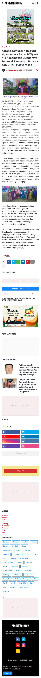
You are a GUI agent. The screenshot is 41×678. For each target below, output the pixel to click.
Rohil (5, 583)
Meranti (18, 571)
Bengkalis (5, 515)
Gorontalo (16, 554)
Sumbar (13, 587)
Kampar (19, 562)
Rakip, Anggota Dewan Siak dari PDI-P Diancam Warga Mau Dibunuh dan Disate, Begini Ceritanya (29, 370)
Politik (4, 530)
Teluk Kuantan (24, 587)
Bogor (24, 546)
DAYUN (18, 550)
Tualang (6, 591)
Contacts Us (9, 359)
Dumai (27, 550)
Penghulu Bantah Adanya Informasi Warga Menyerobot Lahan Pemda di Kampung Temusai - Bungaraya (28, 386)
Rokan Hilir (22, 583)
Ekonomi (6, 554)
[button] (2, 3)
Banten (25, 542)
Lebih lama (34, 294)
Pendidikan (7, 579)
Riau (35, 579)
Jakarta (13, 558)
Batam (33, 542)
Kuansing (5, 524)
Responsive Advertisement (20, 281)
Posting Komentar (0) (20, 289)
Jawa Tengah (8, 562)
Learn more (16, 669)
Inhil (3, 519)
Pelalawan (5, 528)
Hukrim (4, 517)
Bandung (6, 542)
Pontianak (26, 579)
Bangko (16, 542)
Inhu (3, 521)
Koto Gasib (14, 567)
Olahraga (6, 575)
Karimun (29, 562)
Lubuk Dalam (7, 571)
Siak (10, 47)
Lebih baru (6, 294)
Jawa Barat (24, 558)
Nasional (28, 571)
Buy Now (20, 471)
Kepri (5, 567)
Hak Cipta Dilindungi (26, 660)
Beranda (5, 47)
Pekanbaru (5, 526)
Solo (4, 587)
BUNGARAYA (7, 550)
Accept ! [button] (8, 673)
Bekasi (5, 546)
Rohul (13, 583)
